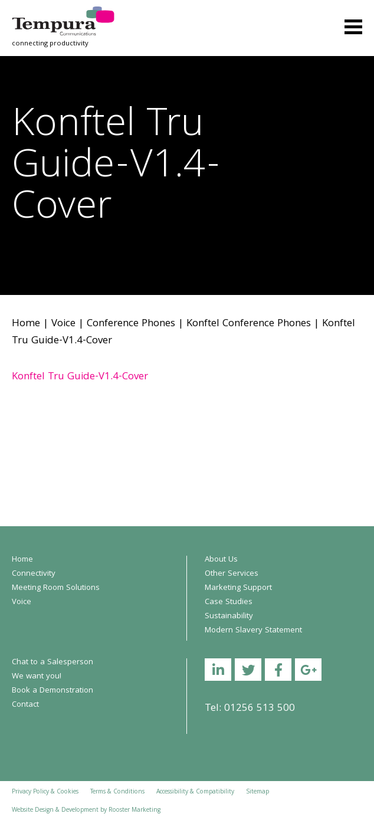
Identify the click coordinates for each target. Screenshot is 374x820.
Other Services (231, 574)
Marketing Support (238, 588)
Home (26, 324)
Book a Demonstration (52, 690)
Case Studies (228, 602)
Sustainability (229, 616)
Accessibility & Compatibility (195, 792)
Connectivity (33, 574)
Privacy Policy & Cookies (45, 792)
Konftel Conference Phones (248, 324)
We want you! (36, 676)
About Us (221, 559)
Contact (25, 704)
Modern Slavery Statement (253, 630)
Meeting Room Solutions (56, 588)
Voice (63, 324)
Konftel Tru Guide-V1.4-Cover (80, 377)
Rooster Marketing (134, 810)
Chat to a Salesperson (52, 662)
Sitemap (257, 792)
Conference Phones (131, 324)
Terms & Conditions (117, 792)
